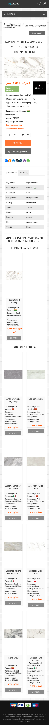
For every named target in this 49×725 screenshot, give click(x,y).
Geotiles (30, 409)
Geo (38, 412)
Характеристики (11, 172)
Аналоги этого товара (15, 129)
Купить (17, 143)
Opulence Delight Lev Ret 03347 (13, 572)
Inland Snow (13, 657)
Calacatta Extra (33, 586)
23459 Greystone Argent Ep (13, 400)
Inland (16, 671)
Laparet (30, 581)
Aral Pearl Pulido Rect (35, 487)
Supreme (17, 499)
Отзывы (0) (23, 172)
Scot (22, 24)
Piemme (8, 581)
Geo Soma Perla (36, 399)
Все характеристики (14, 125)
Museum (8, 409)
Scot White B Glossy (14, 301)
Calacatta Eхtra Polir (35, 572)
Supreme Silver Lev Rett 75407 (13, 487)
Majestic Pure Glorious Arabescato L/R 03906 (35, 661)
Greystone (9, 414)
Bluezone (13, 24)
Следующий (37, 33)
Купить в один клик (17, 152)
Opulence (17, 584)
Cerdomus (9, 496)
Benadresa (31, 496)
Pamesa (8, 668)
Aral (38, 499)
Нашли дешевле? (10, 89)
